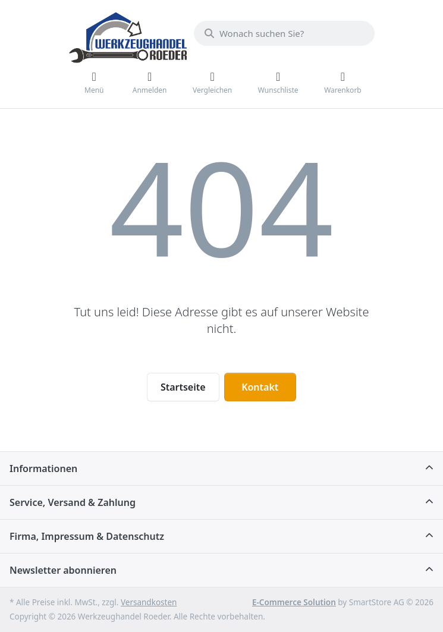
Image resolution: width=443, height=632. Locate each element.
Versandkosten (149, 602)
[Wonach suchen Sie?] (284, 33)
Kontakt (259, 387)
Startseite (183, 387)
